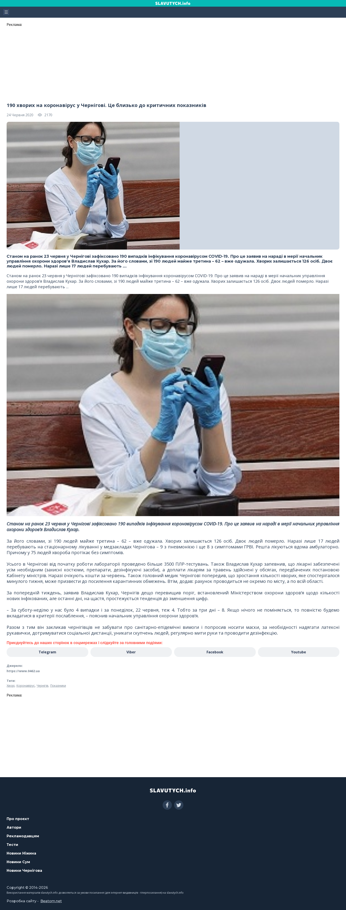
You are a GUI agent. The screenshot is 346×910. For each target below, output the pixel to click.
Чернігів (42, 685)
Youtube (298, 652)
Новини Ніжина (21, 853)
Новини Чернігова (24, 870)
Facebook (215, 652)
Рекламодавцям (23, 836)
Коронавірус (25, 685)
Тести (12, 845)
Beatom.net (51, 901)
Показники (58, 685)
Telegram (47, 652)
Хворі (11, 685)
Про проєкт (18, 819)
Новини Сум (18, 862)
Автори (14, 827)
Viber (131, 652)
